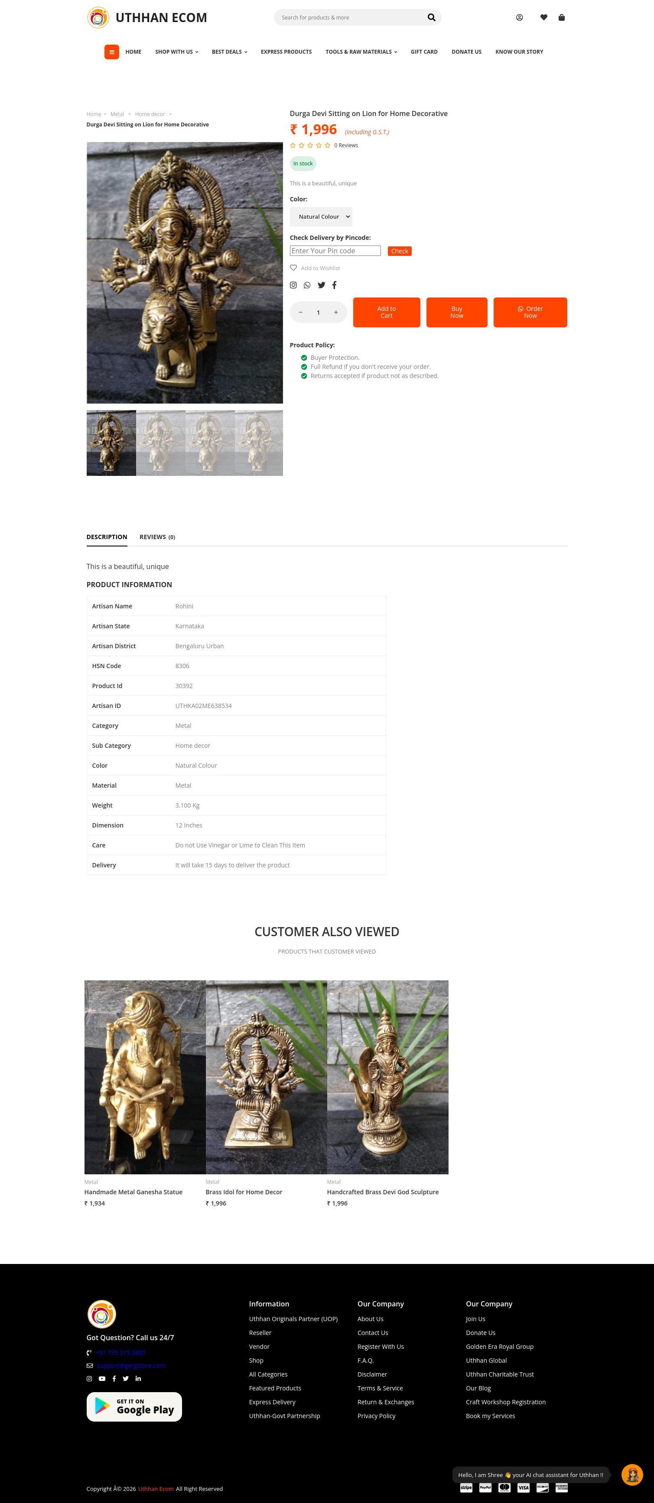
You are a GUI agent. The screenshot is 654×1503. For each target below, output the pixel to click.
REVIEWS (157, 537)
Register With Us (381, 1346)
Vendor (259, 1346)
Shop (256, 1360)
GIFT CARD (424, 51)
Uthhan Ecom (156, 1489)
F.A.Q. (366, 1360)
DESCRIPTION (107, 537)
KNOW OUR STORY (519, 51)
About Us (371, 1319)
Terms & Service (380, 1388)
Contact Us (373, 1332)
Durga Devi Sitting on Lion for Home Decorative (148, 124)
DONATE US (467, 51)
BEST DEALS (229, 52)
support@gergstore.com (131, 1365)
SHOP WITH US (176, 52)
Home (94, 114)
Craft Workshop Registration (506, 1402)
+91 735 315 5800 (121, 1352)
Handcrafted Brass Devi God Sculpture (383, 1192)
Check (399, 251)
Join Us (475, 1319)
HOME (133, 51)
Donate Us (480, 1332)
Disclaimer (372, 1374)
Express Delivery (272, 1402)
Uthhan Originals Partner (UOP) (293, 1319)
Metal (117, 114)
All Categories (268, 1374)
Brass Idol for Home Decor (244, 1192)
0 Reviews (346, 145)
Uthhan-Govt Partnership (284, 1416)
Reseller (260, 1332)
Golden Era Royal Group (500, 1346)
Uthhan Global (486, 1360)
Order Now (530, 312)
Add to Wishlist (320, 268)
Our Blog (478, 1388)
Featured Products (275, 1388)
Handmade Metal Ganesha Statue (134, 1192)
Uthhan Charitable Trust (500, 1374)
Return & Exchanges (386, 1402)
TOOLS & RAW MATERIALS (361, 52)
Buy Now (456, 312)
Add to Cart (386, 312)
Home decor (150, 114)
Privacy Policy (376, 1416)
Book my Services (490, 1416)
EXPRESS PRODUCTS (286, 51)
